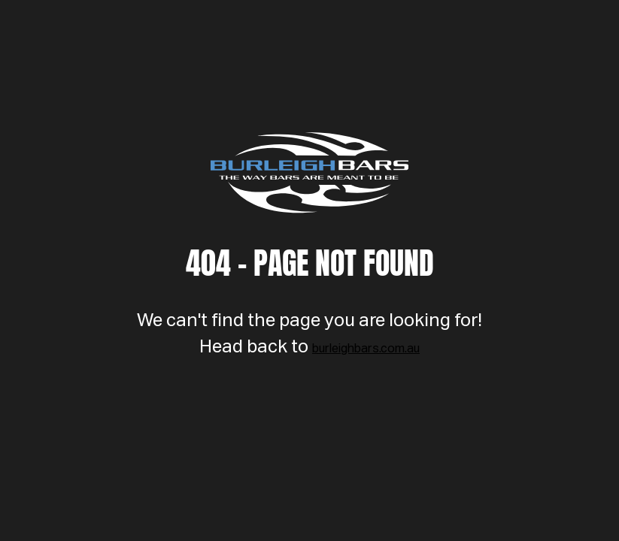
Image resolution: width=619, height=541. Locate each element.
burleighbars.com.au (366, 349)
